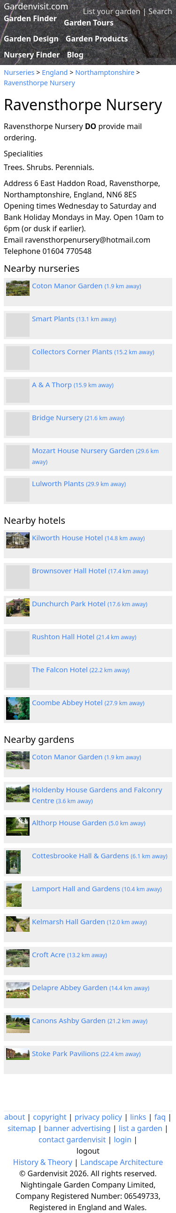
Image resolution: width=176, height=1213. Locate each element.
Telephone (22, 251)
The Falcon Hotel (81, 669)
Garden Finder (30, 18)
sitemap (22, 1128)
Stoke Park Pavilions (86, 1053)
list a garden (140, 1128)
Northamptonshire (104, 72)
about (14, 1117)
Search (160, 11)
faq (160, 1117)
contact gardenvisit (72, 1139)
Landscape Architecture (121, 1162)
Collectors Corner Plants (93, 351)
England (55, 72)
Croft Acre (69, 954)
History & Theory (42, 1162)
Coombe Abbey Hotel (88, 702)
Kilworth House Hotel (88, 537)
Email (13, 240)
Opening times (30, 206)
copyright (49, 1117)
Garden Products (97, 38)
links (138, 1117)
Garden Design (31, 38)
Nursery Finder (32, 54)
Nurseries (19, 72)
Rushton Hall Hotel (84, 636)
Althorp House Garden (88, 822)
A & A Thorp (73, 384)
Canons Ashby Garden (89, 1020)
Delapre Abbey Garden (90, 987)
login (122, 1139)
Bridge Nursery (78, 417)
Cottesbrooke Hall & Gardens (100, 855)
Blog (75, 54)
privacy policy (98, 1117)
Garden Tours (89, 22)
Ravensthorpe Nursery (39, 82)
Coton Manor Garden (86, 285)
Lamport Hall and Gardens (97, 888)
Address (18, 183)
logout (88, 1151)
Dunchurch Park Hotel (89, 603)
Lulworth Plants (79, 483)
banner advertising (77, 1128)
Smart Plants (74, 318)
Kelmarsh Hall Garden (89, 921)
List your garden (111, 11)
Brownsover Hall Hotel (90, 570)
